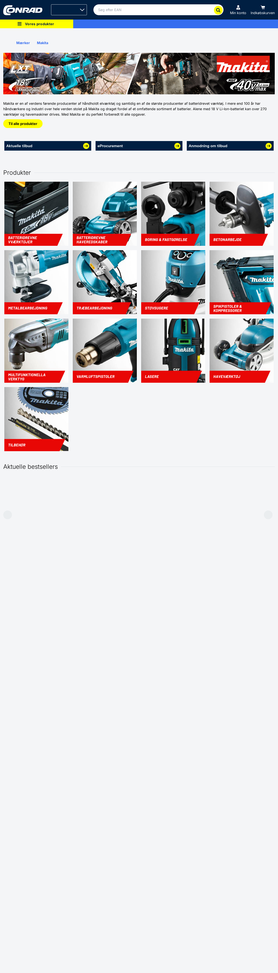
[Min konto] (238, 10)
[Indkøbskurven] (263, 10)
